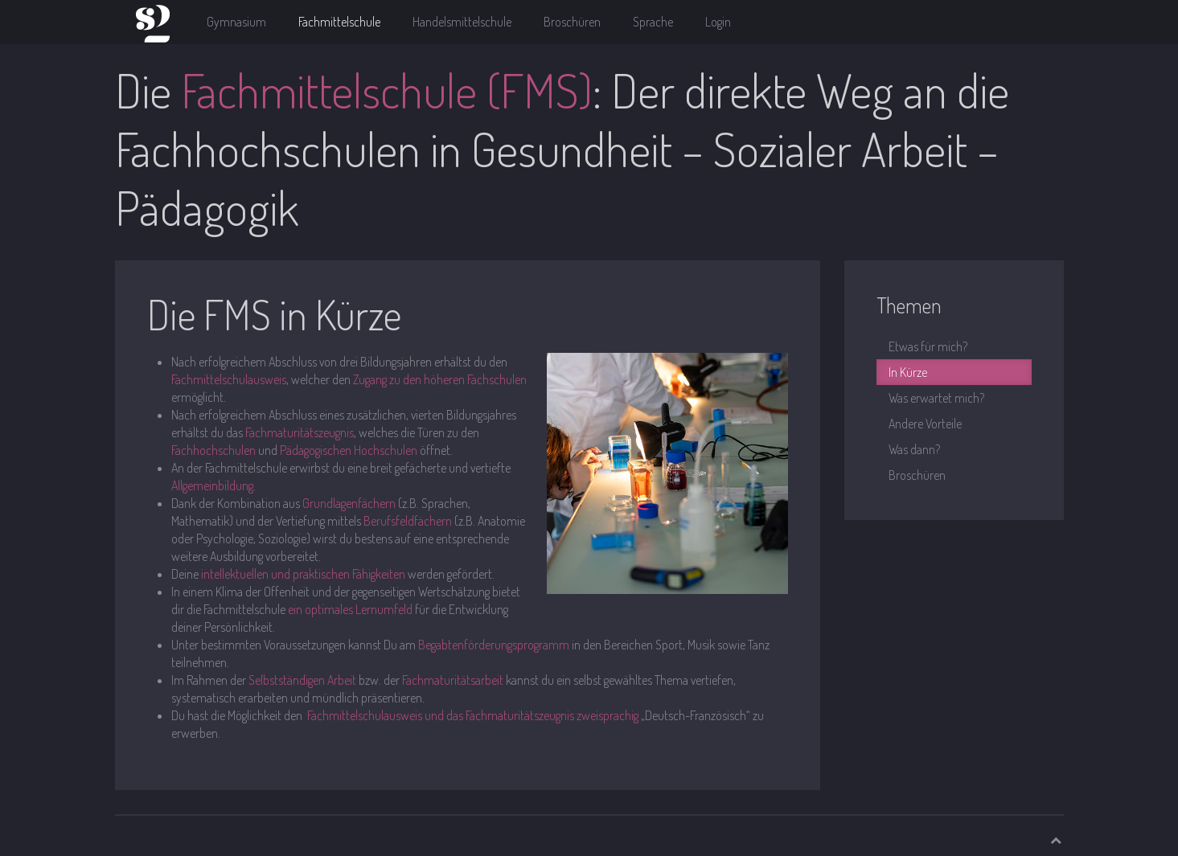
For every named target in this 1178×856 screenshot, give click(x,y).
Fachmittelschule (339, 22)
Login (718, 22)
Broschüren (572, 22)
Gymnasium (236, 22)
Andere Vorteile (925, 424)
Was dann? (914, 449)
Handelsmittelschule (462, 22)
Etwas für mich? (928, 346)
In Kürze (908, 372)
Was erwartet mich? (936, 398)
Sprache (653, 22)
